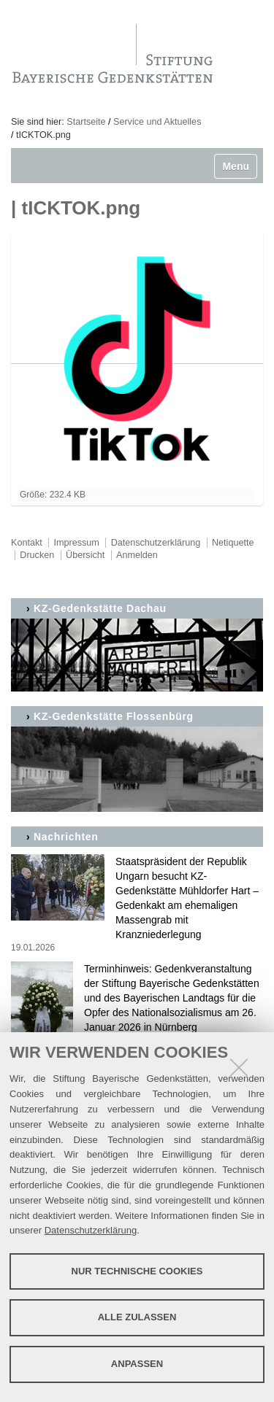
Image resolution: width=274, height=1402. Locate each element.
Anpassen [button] (137, 1363)
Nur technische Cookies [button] (137, 1271)
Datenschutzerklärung (91, 1230)
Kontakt (26, 543)
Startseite (85, 122)
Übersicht (85, 555)
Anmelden (137, 555)
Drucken (37, 555)
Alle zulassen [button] (137, 1317)
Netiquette (233, 543)
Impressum (76, 543)
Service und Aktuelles (157, 122)
